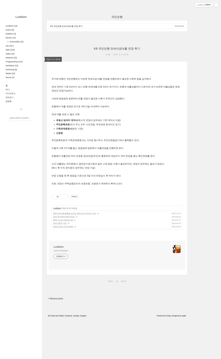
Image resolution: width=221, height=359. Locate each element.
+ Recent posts (55, 338)
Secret (10, 77)
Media (10, 73)
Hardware (12, 65)
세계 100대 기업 (59, 263)
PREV (110, 320)
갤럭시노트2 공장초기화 (63, 259)
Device (11, 38)
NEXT (123, 320)
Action (10, 30)
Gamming (11, 69)
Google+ (83, 355)
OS (10, 46)
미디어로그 (11, 93)
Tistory (168, 355)
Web (10, 50)
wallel (184, 355)
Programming (14, 62)
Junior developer (61, 290)
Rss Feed (51, 355)
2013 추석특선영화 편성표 (64, 256)
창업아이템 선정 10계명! (63, 266)
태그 (8, 89)
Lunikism (21, 16)
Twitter (61, 355)
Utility (10, 54)
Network (11, 58)
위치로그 (10, 97)
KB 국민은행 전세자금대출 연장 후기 (66, 26)
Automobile (16, 42)
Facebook (68, 355)
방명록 (9, 101)
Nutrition (11, 34)
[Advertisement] (117, 94)
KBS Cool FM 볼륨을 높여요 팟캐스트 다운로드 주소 (74, 253)
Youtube (76, 355)
